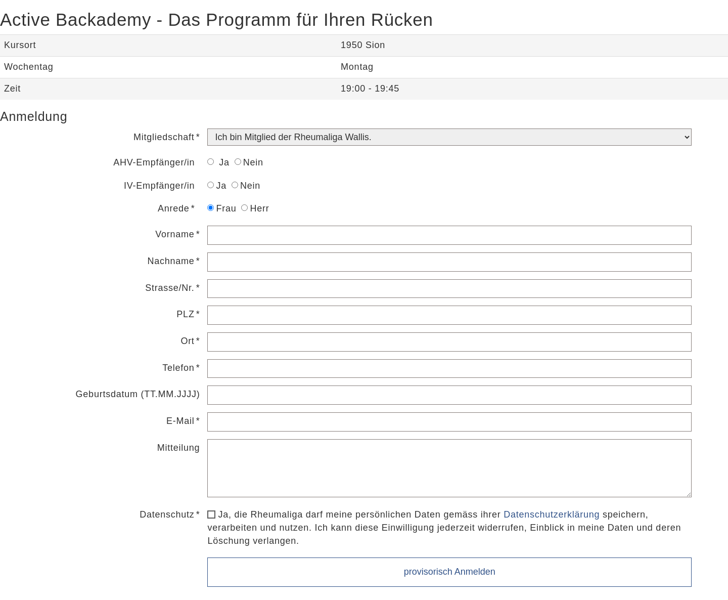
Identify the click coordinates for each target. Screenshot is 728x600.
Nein (249, 162)
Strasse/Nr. (169, 288)
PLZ (185, 314)
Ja (218, 162)
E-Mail (180, 421)
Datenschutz (167, 514)
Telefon (178, 368)
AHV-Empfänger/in (154, 162)
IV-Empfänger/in (159, 186)
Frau (221, 208)
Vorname (174, 234)
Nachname (171, 261)
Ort (187, 341)
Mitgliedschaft (164, 137)
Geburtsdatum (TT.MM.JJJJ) (138, 394)
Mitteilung (178, 448)
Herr (255, 208)
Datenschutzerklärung (552, 514)
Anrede (174, 208)
